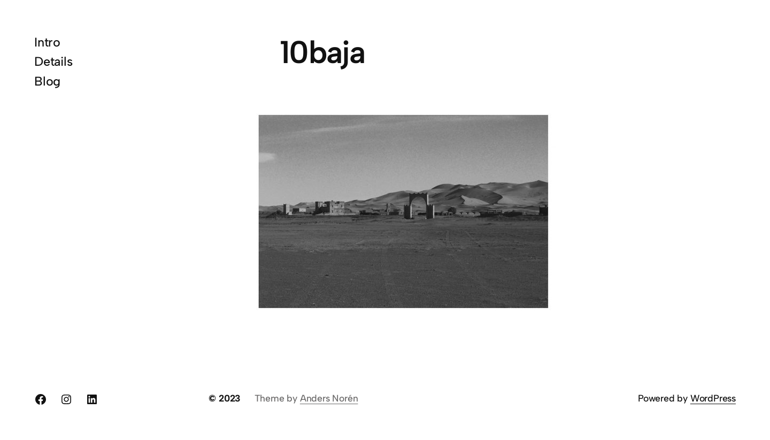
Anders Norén (329, 398)
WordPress (713, 398)
